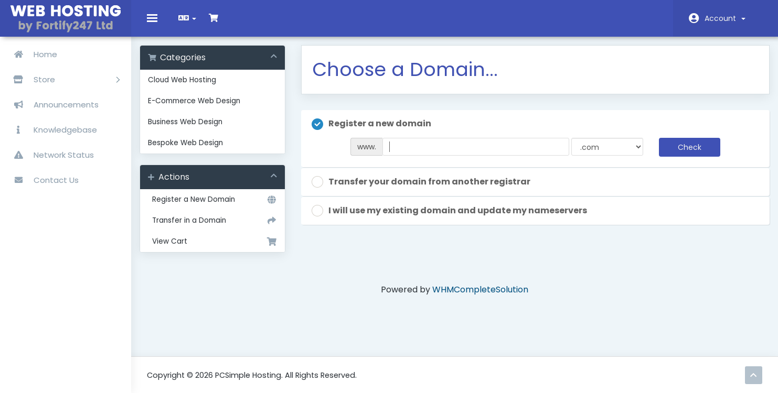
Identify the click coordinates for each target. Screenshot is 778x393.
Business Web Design (192, 129)
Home (31, 54)
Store (62, 79)
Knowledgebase (51, 129)
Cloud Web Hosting (189, 87)
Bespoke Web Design (192, 150)
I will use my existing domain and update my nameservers (453, 218)
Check (684, 154)
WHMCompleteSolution (480, 297)
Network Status (49, 154)
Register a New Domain (218, 207)
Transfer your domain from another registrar (424, 189)
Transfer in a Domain (218, 228)
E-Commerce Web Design (201, 108)
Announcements (52, 104)
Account (725, 18)
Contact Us (42, 179)
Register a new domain (375, 131)
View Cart (218, 249)
